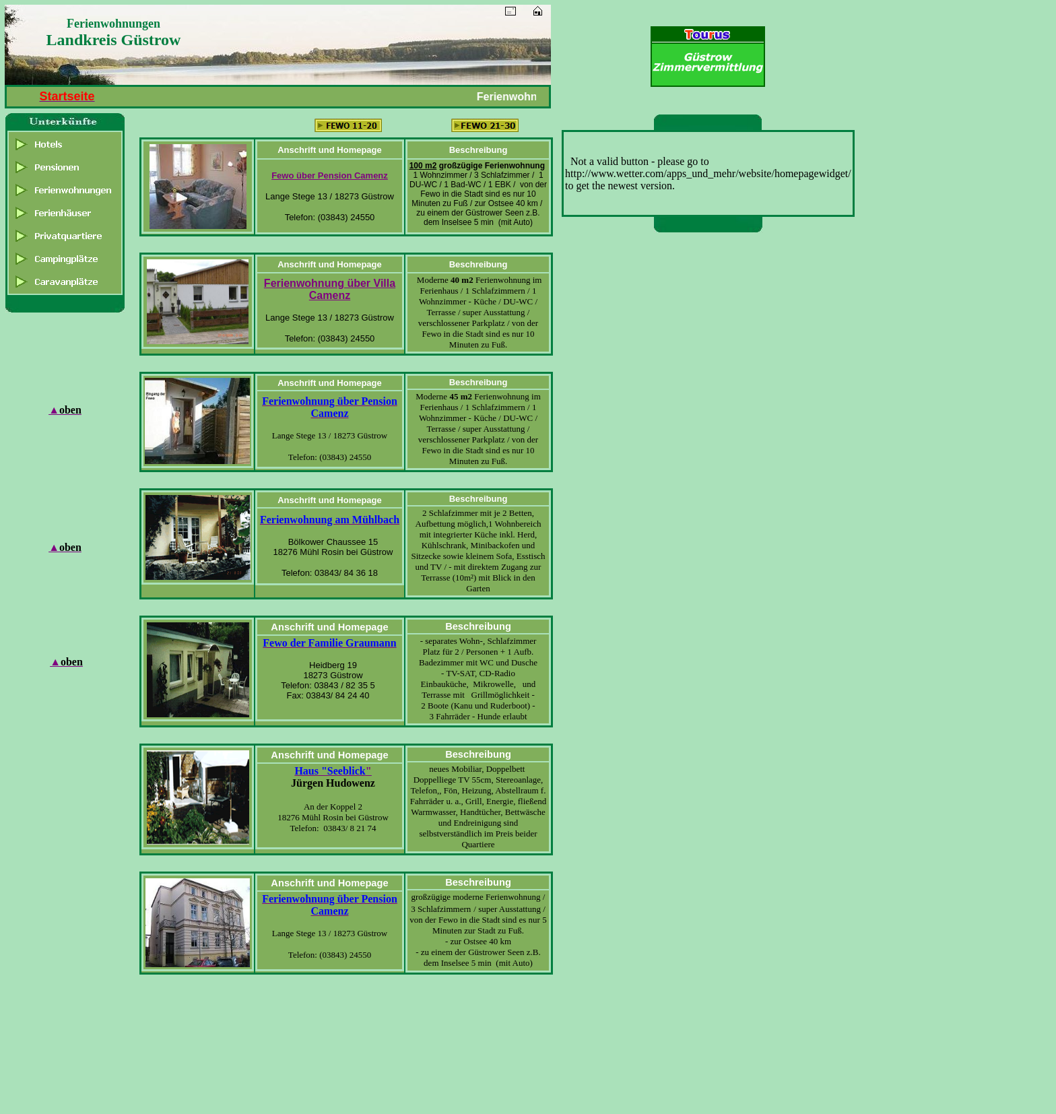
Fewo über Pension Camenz (329, 175)
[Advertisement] (710, 446)
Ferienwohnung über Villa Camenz (329, 289)
